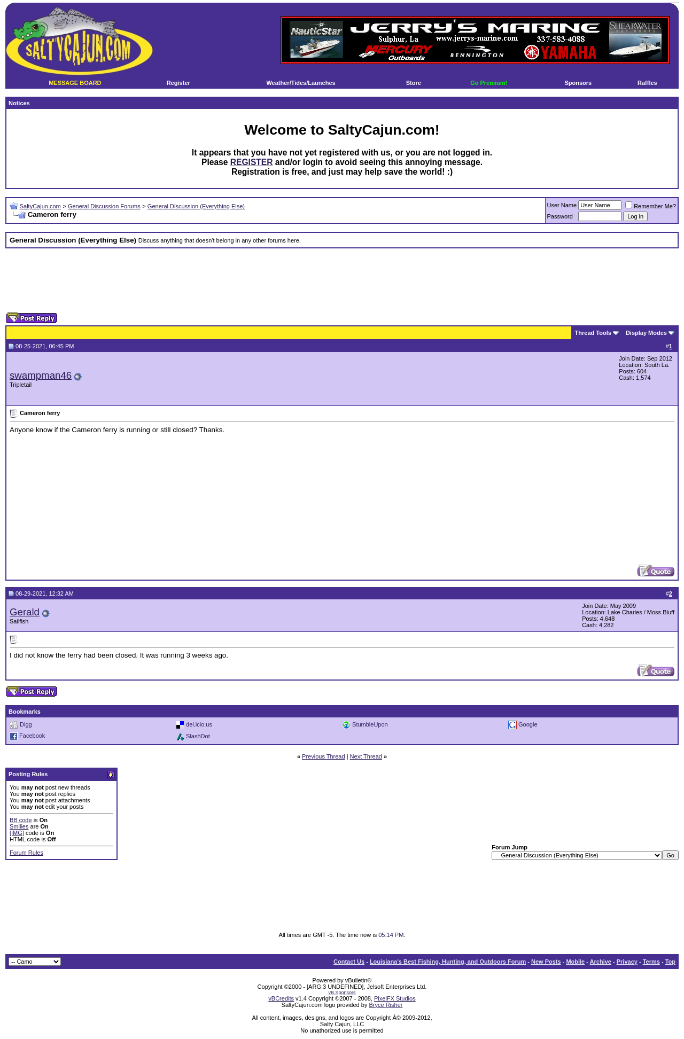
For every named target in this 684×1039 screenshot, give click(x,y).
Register (178, 83)
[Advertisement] (342, 280)
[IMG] (17, 833)
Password (560, 216)
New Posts (546, 961)
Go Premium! (488, 83)
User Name (562, 205)
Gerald (25, 612)
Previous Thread (323, 756)
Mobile (575, 961)
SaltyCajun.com (40, 206)
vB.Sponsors (341, 992)
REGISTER (251, 162)
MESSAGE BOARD (75, 83)
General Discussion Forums (104, 206)
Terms (651, 961)
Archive (600, 961)
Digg (26, 724)
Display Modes (646, 333)
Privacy (627, 961)
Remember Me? (650, 206)
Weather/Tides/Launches (300, 83)
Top (670, 961)
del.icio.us (199, 724)
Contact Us (348, 961)
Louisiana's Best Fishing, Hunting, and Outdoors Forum (448, 961)
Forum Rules (26, 852)
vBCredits (281, 998)
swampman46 (41, 375)
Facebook (32, 736)
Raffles (647, 83)
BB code (21, 820)
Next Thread (366, 756)
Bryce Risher (385, 1005)
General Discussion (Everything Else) (196, 206)
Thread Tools (593, 333)
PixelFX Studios (395, 998)
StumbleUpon (370, 724)
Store (413, 83)
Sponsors (578, 83)
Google (527, 724)
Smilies (19, 826)
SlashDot (198, 736)
